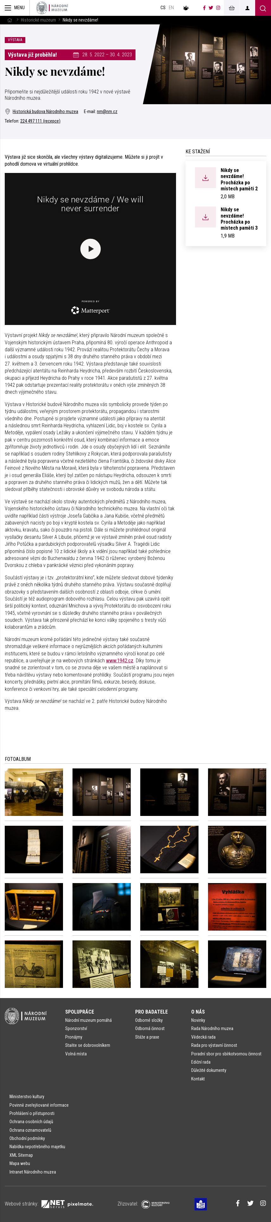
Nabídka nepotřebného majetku (37, 1146)
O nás (198, 1012)
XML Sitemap (21, 1155)
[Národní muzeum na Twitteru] (211, 8)
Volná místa (76, 1053)
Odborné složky (149, 1020)
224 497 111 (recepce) (40, 121)
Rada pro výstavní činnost (214, 1045)
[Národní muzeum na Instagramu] (218, 8)
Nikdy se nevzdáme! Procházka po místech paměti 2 (239, 179)
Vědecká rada (203, 1037)
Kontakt (198, 1078)
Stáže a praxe (147, 1037)
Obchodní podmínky (27, 1138)
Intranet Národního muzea (32, 1171)
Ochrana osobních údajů (31, 1121)
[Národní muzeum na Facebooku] (204, 8)
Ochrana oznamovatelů (30, 1130)
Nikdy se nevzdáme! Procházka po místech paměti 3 (239, 219)
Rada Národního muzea (212, 1028)
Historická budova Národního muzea (41, 111)
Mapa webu (19, 1163)
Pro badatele (151, 1012)
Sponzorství (76, 1028)
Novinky (198, 1020)
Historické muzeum (38, 20)
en (171, 7)
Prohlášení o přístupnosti (31, 1113)
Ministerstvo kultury (26, 1096)
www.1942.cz (119, 661)
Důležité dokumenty (208, 1070)
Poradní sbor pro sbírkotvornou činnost (226, 1053)
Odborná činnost (150, 1028)
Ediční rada (201, 1062)
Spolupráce (79, 1012)
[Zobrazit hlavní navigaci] (15, 8)
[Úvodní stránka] (52, 8)
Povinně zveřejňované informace (39, 1105)
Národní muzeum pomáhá (88, 1020)
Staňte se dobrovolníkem (87, 1045)
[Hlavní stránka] (9, 20)
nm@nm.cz (107, 111)
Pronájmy (73, 1037)
